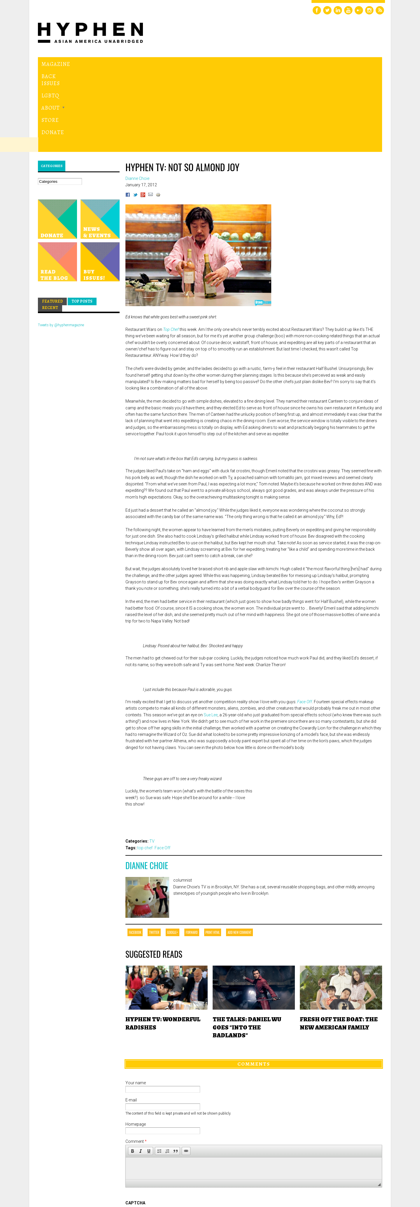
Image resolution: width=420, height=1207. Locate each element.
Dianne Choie (146, 785)
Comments (253, 983)
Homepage (135, 1043)
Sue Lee (211, 634)
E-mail (131, 1019)
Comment (136, 1061)
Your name (135, 1002)
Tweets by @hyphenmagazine (61, 245)
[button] (132, 1070)
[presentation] (169, 1143)
